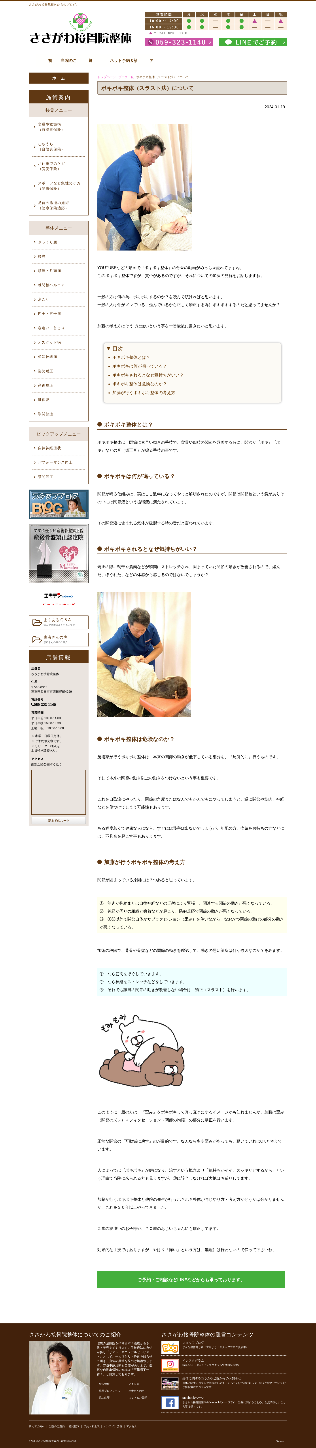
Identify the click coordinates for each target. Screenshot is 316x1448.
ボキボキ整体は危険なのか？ (139, 384)
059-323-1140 (43, 705)
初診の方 (57, 60)
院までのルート (59, 820)
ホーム (58, 78)
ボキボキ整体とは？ (131, 357)
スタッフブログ (193, 1342)
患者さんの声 (50, 640)
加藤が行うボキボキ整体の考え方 (143, 392)
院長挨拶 (104, 1384)
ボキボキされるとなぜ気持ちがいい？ (148, 375)
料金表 (185, 60)
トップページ (106, 77)
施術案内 (142, 60)
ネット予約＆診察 (227, 60)
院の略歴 (104, 1397)
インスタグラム (193, 1360)
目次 (117, 348)
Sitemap (280, 1441)
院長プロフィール (109, 1390)
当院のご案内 (99, 60)
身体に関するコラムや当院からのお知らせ (211, 1378)
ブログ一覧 (126, 77)
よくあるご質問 (138, 1397)
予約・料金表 (92, 1426)
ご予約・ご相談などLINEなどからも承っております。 (191, 1279)
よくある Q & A (53, 622)
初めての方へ (37, 1426)
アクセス (270, 60)
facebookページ (193, 1397)
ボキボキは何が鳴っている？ (139, 366)
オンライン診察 (113, 1426)
